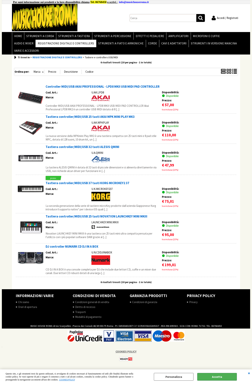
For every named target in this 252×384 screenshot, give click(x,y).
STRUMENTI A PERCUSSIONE (111, 36)
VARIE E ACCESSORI (26, 53)
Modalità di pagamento (88, 319)
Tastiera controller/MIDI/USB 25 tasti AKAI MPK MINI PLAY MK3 (90, 119)
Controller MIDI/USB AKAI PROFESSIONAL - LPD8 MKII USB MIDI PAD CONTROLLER (102, 89)
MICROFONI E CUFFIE (203, 36)
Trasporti (80, 314)
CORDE (151, 44)
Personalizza (173, 377)
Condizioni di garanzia (144, 304)
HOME (18, 36)
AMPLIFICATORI (176, 36)
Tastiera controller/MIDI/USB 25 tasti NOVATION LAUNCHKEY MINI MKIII (96, 219)
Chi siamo (23, 304)
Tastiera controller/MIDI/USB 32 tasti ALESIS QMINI (82, 149)
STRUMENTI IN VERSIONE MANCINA (212, 44)
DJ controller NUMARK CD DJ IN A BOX (72, 249)
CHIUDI (249, 373)
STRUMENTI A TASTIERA (73, 36)
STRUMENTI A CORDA (39, 36)
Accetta (217, 377)
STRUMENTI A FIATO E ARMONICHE (120, 44)
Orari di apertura (27, 309)
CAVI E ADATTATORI (172, 44)
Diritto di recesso (85, 309)
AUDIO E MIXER (23, 44)
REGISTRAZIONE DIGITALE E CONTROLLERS (65, 44)
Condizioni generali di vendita (92, 304)
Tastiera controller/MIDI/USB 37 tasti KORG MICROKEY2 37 (87, 185)
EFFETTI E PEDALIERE (148, 36)
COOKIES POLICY (67, 379)
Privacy (193, 304)
